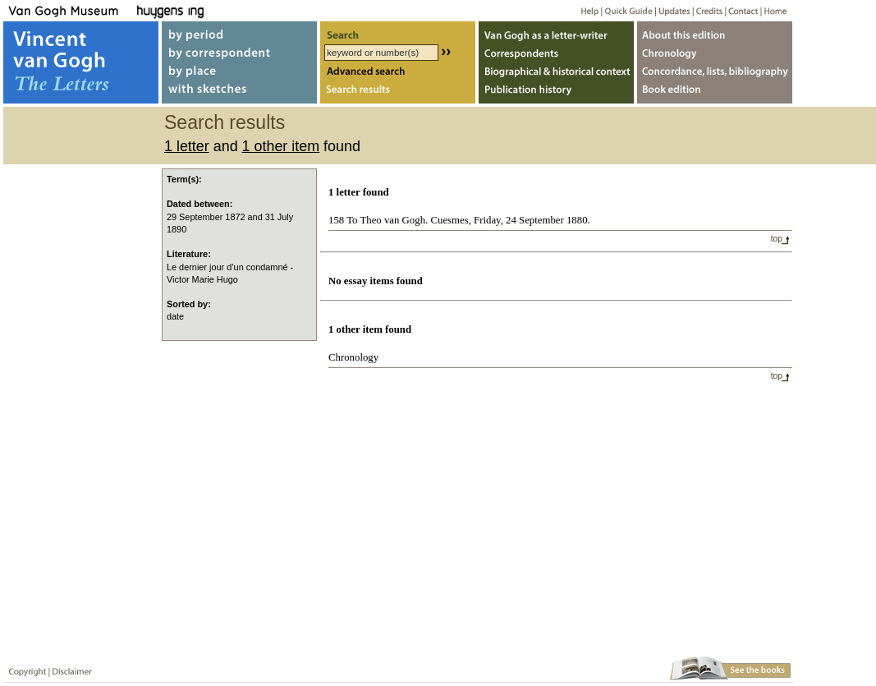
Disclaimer (69, 668)
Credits (706, 10)
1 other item (281, 146)
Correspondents (556, 52)
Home (773, 10)
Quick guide (627, 10)
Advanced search (397, 72)
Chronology (353, 357)
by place (239, 72)
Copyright (23, 668)
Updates (672, 10)
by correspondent (239, 52)
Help (583, 10)
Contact (740, 10)
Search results (397, 93)
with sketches (239, 93)
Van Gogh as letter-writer (556, 31)
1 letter (186, 146)
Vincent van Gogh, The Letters (80, 62)
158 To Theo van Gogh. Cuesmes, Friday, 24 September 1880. (459, 220)
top (776, 238)
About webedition (714, 31)
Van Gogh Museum (69, 10)
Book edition (714, 93)
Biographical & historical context (556, 72)
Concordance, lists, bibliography (714, 72)
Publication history (556, 93)
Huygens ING (215, 10)
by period (239, 31)
